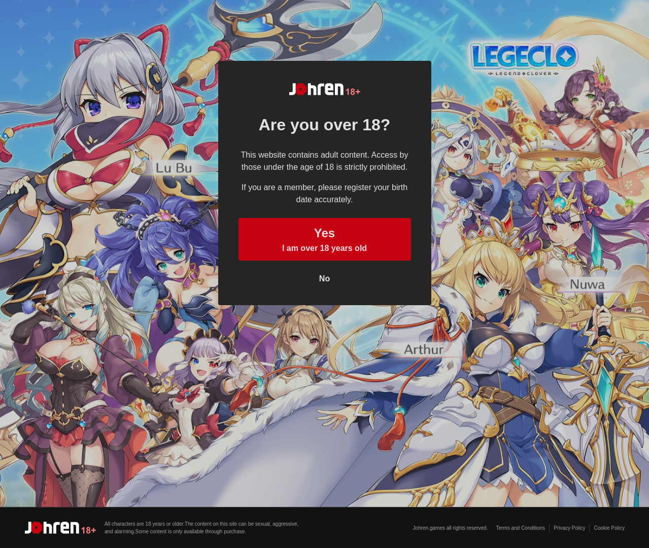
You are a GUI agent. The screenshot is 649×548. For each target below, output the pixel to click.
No (324, 278)
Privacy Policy (569, 528)
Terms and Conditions (520, 528)
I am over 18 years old (325, 238)
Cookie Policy (609, 528)
